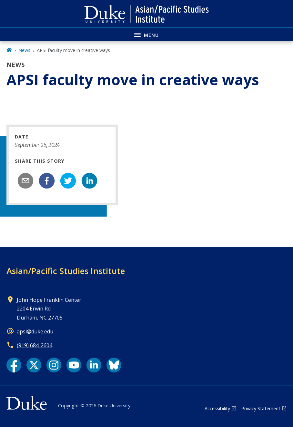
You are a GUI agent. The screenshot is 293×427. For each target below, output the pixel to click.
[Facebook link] (13, 365)
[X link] (33, 365)
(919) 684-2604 (34, 345)
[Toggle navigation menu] (146, 34)
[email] (25, 181)
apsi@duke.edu (35, 331)
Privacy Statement (260, 408)
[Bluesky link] (113, 365)
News (24, 50)
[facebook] (47, 181)
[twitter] (68, 181)
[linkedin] (89, 181)
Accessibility (217, 408)
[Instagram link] (53, 365)
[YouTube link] (73, 365)
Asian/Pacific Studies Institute (65, 271)
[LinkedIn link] (93, 365)
